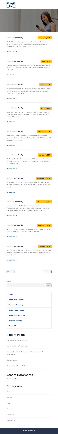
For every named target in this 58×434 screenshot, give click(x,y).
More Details (12, 51)
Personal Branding (15, 321)
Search (9, 281)
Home (11, 294)
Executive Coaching (16, 305)
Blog (8, 391)
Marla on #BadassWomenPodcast (17, 366)
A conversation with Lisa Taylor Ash (17, 340)
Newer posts (47, 272)
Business (9, 397)
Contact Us (13, 326)
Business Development (17, 315)
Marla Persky (18, 38)
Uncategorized (11, 420)
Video (8, 403)
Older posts (10, 272)
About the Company (16, 300)
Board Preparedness (16, 310)
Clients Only (10, 414)
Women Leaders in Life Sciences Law (17, 346)
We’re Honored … (12, 360)
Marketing (10, 409)
